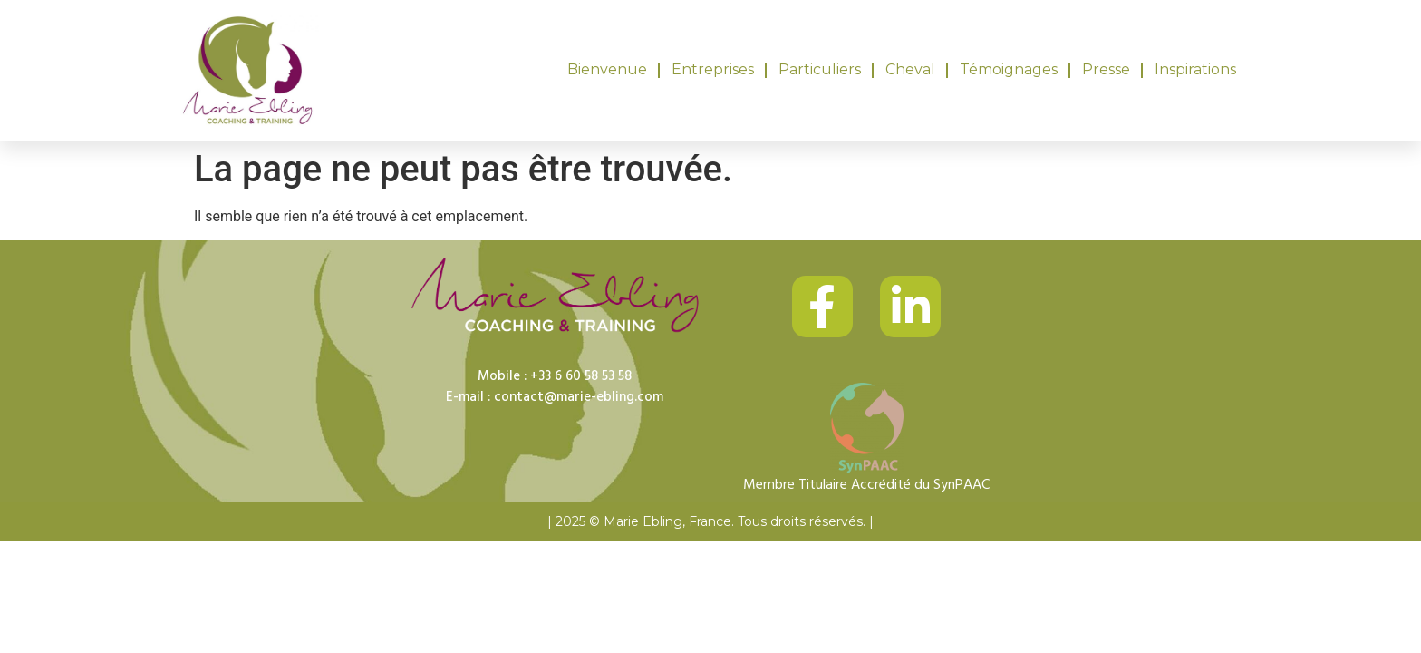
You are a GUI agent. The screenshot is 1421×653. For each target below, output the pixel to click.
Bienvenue (607, 69)
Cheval (910, 69)
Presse (1106, 69)
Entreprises (713, 69)
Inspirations (1195, 69)
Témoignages (1009, 69)
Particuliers (819, 69)
